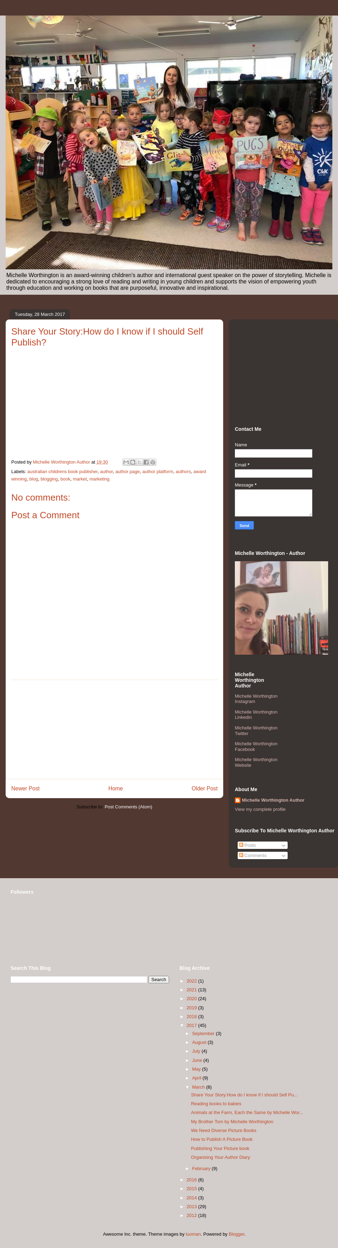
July (197, 1051)
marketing (99, 479)
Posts (247, 845)
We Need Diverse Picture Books (223, 1130)
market (80, 479)
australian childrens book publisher (62, 471)
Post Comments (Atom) (128, 806)
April (197, 1078)
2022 (192, 981)
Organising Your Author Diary (220, 1157)
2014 (192, 1197)
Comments (253, 855)
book (65, 479)
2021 (192, 989)
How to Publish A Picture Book (221, 1139)
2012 (192, 1215)
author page (127, 471)
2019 (192, 1007)
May (197, 1069)
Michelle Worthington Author (273, 800)
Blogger (236, 1234)
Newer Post (25, 788)
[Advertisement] (114, 729)
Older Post (205, 788)
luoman (193, 1234)
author (106, 471)
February (202, 1168)
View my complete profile (260, 809)
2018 (192, 1016)
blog (33, 479)
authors (183, 471)
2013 (192, 1206)
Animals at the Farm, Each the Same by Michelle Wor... (247, 1112)
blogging (49, 479)
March (199, 1087)
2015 (192, 1188)
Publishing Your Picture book (220, 1148)
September (204, 1033)
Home (115, 788)
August (200, 1042)
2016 (192, 1179)
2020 (192, 998)
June (198, 1060)
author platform (157, 471)
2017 (192, 1025)
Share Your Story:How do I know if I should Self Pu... (244, 1094)
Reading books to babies (216, 1103)
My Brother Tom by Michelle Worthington (232, 1121)
